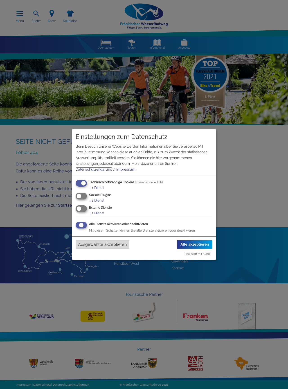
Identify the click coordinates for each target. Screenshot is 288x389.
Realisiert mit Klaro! (197, 254)
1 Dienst (96, 187)
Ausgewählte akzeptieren (102, 244)
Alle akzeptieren (194, 244)
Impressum (125, 169)
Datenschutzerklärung (94, 169)
